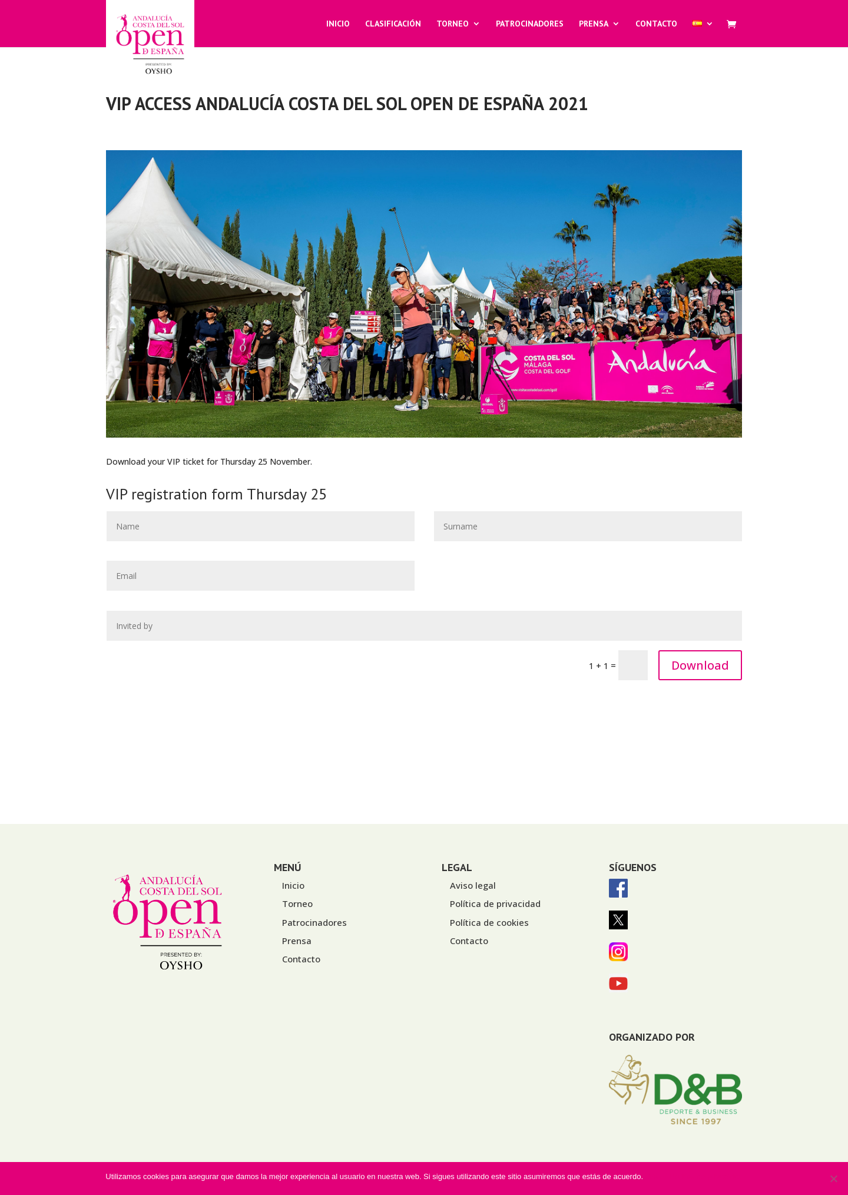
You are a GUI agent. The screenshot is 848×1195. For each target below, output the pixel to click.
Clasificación (393, 24)
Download (700, 665)
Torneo (452, 24)
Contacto (656, 24)
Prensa (593, 24)
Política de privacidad (495, 903)
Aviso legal (473, 885)
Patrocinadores (530, 24)
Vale (656, 1176)
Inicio (338, 24)
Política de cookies (489, 922)
